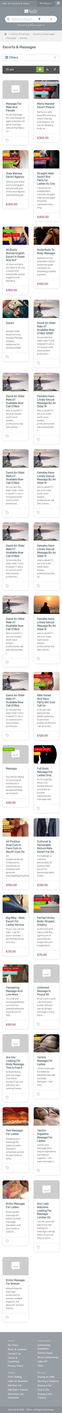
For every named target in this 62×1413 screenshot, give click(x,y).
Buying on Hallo (46, 1376)
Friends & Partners (20, 34)
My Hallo (46, 3)
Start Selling (14, 1376)
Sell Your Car (14, 1385)
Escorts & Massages (31, 25)
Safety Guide (45, 1353)
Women (24, 38)
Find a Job (43, 1389)
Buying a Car (45, 1385)
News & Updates (17, 1349)
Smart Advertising (48, 1357)
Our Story (13, 1345)
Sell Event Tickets (18, 1389)
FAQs (40, 1365)
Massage (11, 38)
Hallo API (43, 1361)
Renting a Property (48, 1381)
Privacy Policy (15, 1365)
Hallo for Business (18, 1381)
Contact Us (14, 1353)
